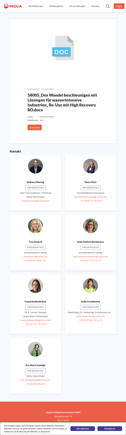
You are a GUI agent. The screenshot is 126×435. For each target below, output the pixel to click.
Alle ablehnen (82, 429)
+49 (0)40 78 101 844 (90, 200)
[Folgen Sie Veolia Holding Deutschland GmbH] (119, 6)
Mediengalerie (56, 6)
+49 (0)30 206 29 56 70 (90, 320)
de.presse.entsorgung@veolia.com (90, 196)
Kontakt (95, 6)
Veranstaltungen (77, 6)
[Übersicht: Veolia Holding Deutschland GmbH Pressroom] (12, 6)
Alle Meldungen (35, 6)
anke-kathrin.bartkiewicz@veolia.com (90, 256)
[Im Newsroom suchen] (108, 6)
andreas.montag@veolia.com (35, 200)
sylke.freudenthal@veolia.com (90, 316)
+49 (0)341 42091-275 (35, 260)
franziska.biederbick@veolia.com (35, 320)
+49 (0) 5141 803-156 (35, 324)
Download (35, 127)
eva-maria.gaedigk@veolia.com (35, 379)
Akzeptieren (109, 429)
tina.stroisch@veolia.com (35, 256)
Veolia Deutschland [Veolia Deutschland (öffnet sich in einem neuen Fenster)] (35, 383)
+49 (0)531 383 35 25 (90, 260)
